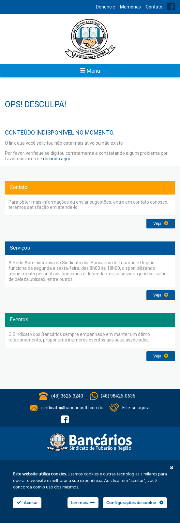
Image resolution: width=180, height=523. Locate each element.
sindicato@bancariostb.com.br (72, 407)
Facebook (171, 6)
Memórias (130, 6)
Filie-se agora (136, 407)
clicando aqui (56, 158)
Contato (154, 6)
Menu (90, 70)
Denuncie (105, 6)
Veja (160, 223)
